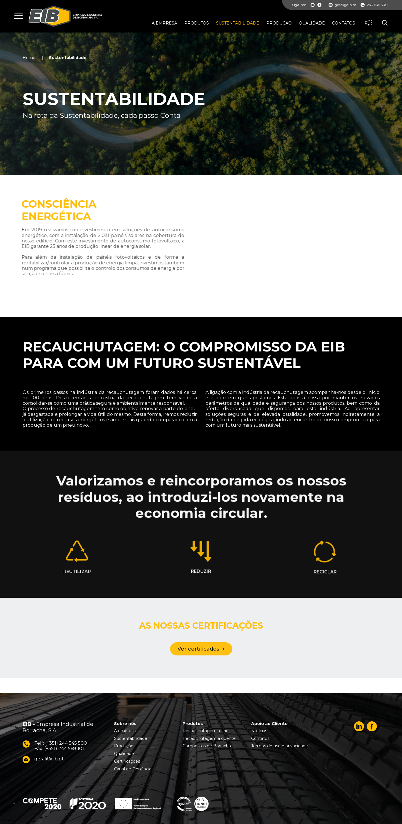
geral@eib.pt (342, 5)
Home (29, 57)
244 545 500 (374, 5)
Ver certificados (198, 649)
